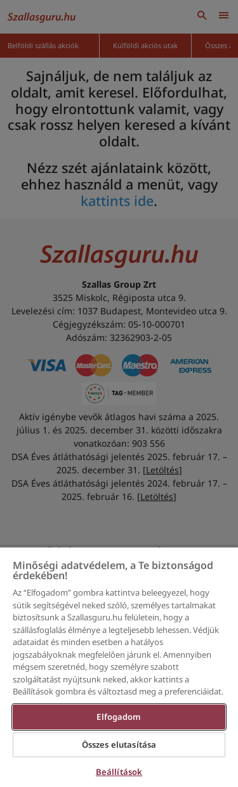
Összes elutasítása (119, 744)
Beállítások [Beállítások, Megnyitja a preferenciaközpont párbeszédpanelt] (119, 771)
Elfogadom (118, 716)
